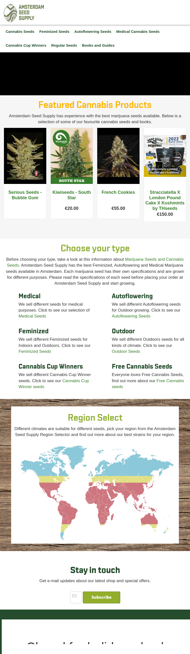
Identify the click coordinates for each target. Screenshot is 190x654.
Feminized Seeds (35, 351)
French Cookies (118, 192)
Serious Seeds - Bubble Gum (25, 195)
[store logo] (24, 13)
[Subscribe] (101, 597)
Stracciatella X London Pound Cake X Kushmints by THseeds (165, 200)
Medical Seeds (32, 316)
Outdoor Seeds (126, 351)
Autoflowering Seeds (131, 316)
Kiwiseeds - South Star (71, 195)
